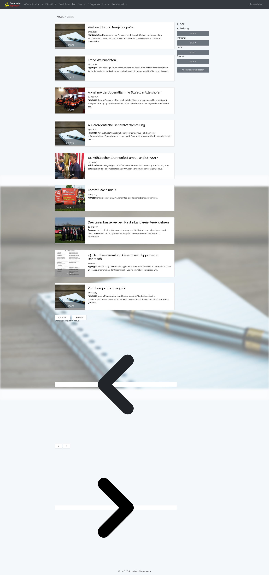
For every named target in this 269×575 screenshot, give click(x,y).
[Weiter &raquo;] (116, 507)
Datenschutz (132, 571)
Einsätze (50, 4)
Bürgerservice (97, 4)
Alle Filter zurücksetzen (193, 70)
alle (192, 33)
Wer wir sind (32, 4)
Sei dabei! (118, 4)
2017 (192, 52)
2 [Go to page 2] (66, 446)
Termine (77, 4)
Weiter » (79, 317)
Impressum (145, 571)
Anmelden (256, 4)
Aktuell (60, 17)
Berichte (64, 4)
